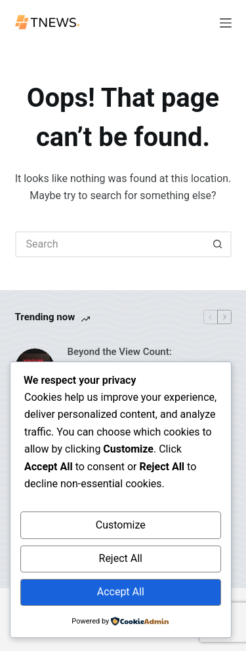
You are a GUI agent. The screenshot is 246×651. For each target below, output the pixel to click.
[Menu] (226, 23)
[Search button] (218, 244)
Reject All (120, 558)
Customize (121, 525)
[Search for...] (110, 244)
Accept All (120, 592)
